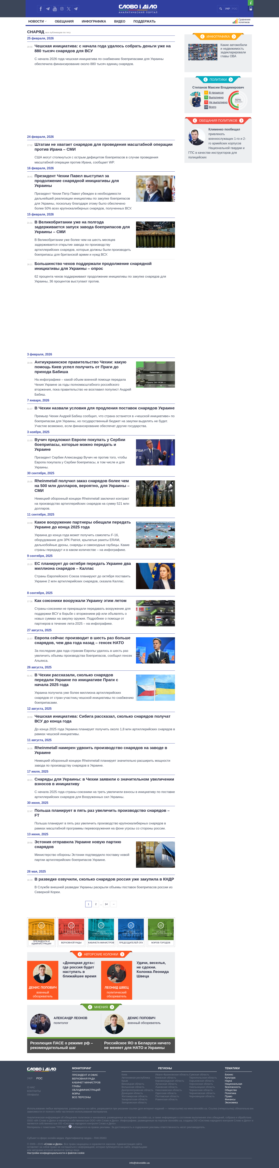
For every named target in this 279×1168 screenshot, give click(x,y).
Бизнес (229, 1074)
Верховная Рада (83, 1078)
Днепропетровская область (137, 1090)
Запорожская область (134, 1102)
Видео (119, 21)
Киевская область (165, 1077)
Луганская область (166, 1083)
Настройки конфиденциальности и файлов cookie (55, 1153)
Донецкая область (132, 1093)
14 (106, 904)
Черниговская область (202, 1093)
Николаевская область (168, 1090)
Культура (230, 1077)
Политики (218, 79)
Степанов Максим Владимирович (218, 87)
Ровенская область (166, 1099)
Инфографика (94, 21)
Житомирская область (134, 1096)
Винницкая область (132, 1083)
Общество (231, 1090)
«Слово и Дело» (53, 1144)
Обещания (64, 21)
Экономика (231, 1102)
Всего (212, 107)
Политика (230, 1093)
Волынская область (132, 1087)
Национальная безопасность (233, 1085)
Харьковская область (201, 1080)
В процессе (216, 92)
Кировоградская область (169, 1080)
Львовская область (166, 1087)
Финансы (230, 1099)
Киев (124, 1074)
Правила (33, 1094)
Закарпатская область (134, 1099)
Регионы (165, 1068)
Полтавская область (167, 1096)
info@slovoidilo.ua (139, 1162)
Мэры (76, 1093)
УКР (227, 8)
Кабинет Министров (86, 1082)
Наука (228, 1080)
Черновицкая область (201, 1096)
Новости (37, 21)
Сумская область (199, 1074)
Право (228, 1096)
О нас (31, 1087)
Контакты (34, 1091)
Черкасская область (201, 1090)
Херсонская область (201, 1083)
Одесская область (166, 1093)
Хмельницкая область (202, 1087)
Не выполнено (218, 102)
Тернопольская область (203, 1077)
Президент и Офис (85, 1074)
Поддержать (144, 21)
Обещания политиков (218, 120)
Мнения (101, 1007)
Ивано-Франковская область (172, 1074)
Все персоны (81, 1097)
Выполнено (216, 97)
